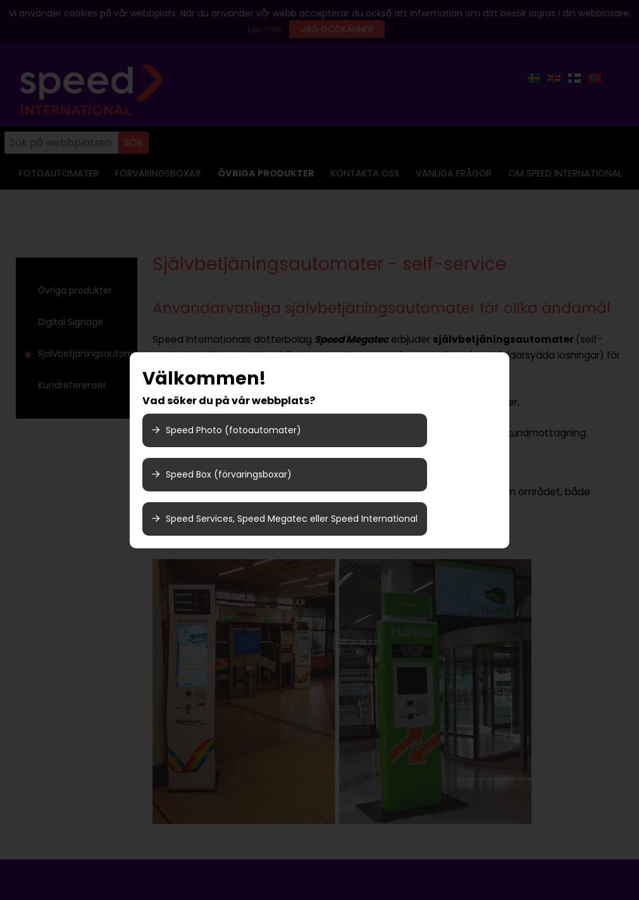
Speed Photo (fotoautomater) (226, 430)
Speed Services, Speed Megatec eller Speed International (285, 518)
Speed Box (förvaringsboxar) (222, 474)
